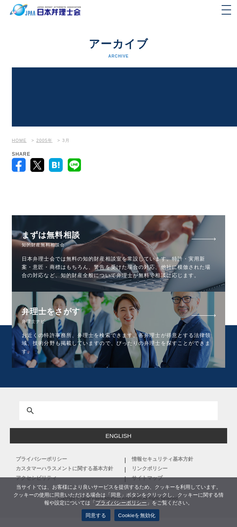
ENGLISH (119, 435)
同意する (96, 515)
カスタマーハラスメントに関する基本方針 (64, 468)
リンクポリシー (150, 468)
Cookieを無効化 (137, 515)
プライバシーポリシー (41, 459)
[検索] (109, 412)
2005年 (44, 140)
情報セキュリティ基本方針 (162, 459)
